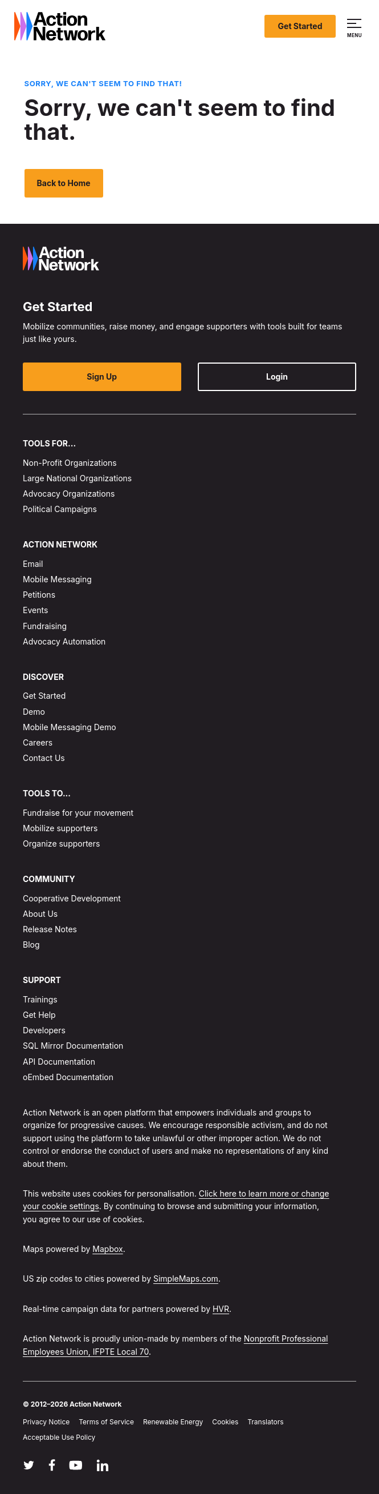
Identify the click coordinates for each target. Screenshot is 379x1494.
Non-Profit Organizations (70, 463)
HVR (221, 1309)
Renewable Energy (173, 1422)
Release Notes (50, 929)
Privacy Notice (46, 1422)
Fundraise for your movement (78, 813)
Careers (37, 742)
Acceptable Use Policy (59, 1437)
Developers (44, 1030)
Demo (34, 711)
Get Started (300, 26)
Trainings (40, 999)
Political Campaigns (60, 509)
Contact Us (44, 758)
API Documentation (59, 1061)
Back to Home (64, 183)
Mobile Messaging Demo (69, 727)
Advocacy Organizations (69, 493)
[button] (356, 26)
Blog (31, 944)
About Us (40, 914)
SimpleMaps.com (185, 1279)
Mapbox (107, 1249)
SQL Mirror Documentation (73, 1045)
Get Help (39, 1015)
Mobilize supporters (60, 828)
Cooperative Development (72, 898)
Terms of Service (106, 1422)
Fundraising (45, 626)
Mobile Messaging (57, 579)
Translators (265, 1422)
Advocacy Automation (64, 641)
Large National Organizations (77, 478)
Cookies (225, 1422)
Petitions (39, 594)
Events (35, 610)
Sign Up (102, 376)
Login (277, 376)
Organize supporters (61, 843)
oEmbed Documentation (68, 1077)
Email (33, 564)
